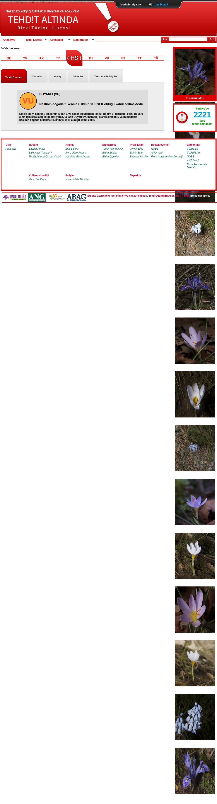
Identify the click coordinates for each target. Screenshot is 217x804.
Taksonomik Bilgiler (105, 76)
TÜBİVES (192, 148)
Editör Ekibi (136, 152)
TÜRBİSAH (193, 152)
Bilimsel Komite (139, 156)
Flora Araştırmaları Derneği (167, 156)
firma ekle (196, 195)
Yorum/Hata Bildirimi (77, 179)
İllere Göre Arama (75, 152)
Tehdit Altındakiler (112, 148)
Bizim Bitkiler (109, 152)
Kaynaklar (56, 39)
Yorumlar (37, 76)
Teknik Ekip (136, 148)
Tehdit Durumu (13, 77)
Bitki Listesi (34, 39)
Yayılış (57, 76)
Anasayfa (9, 39)
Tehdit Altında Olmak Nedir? (45, 156)
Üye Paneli (161, 4)
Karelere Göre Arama (77, 156)
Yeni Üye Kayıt (37, 179)
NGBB (155, 148)
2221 (202, 114)
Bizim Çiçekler (110, 156)
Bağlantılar (80, 39)
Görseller (78, 76)
